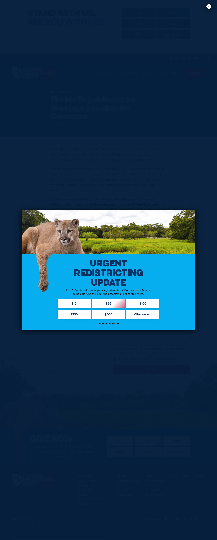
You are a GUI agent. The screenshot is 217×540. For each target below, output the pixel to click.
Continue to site (109, 323)
